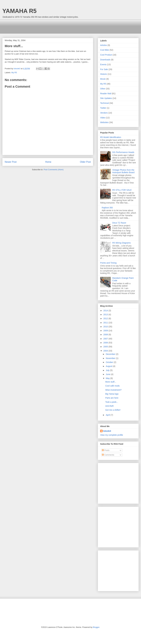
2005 (106, 346)
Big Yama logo (112, 394)
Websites (104, 122)
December (111, 354)
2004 (106, 351)
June (108, 374)
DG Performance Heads (123, 152)
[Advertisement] (58, 26)
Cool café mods (112, 386)
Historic (103, 74)
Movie (103, 79)
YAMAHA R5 (19, 11)
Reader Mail (105, 93)
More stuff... (110, 382)
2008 (106, 334)
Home (48, 162)
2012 (106, 318)
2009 (106, 330)
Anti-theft (109, 406)
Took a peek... (111, 402)
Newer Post (11, 162)
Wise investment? (113, 390)
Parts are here (111, 398)
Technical (104, 103)
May (108, 378)
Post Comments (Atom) (53, 169)
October (110, 362)
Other (102, 88)
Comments (108, 455)
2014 (106, 310)
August (109, 366)
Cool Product (106, 55)
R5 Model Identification (110, 137)
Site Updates (106, 98)
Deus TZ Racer (119, 223)
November (111, 358)
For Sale (104, 69)
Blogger (96, 627)
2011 (106, 322)
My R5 (14, 72)
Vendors (104, 113)
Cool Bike (104, 50)
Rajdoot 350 (107, 207)
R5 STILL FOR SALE (122, 190)
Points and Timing (108, 263)
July (108, 370)
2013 (106, 314)
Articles (103, 45)
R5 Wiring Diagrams (121, 243)
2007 (106, 338)
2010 (106, 326)
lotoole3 (107, 431)
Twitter (103, 108)
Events (103, 64)
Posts (105, 450)
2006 (106, 342)
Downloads (105, 59)
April (108, 415)
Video (102, 117)
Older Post (85, 162)
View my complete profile (111, 435)
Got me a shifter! (112, 410)
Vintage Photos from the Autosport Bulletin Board (123, 171)
